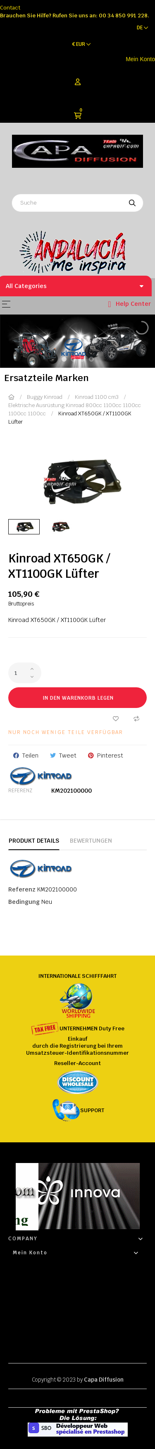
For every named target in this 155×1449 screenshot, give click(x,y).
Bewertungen (91, 840)
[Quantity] (24, 673)
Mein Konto (140, 59)
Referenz (20, 790)
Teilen (30, 755)
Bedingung (24, 902)
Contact (10, 7)
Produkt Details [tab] (34, 840)
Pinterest (110, 755)
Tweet (67, 755)
